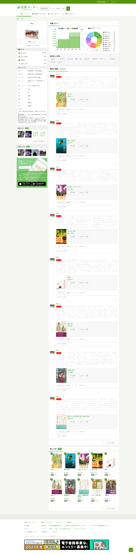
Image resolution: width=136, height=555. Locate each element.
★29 (68, 339)
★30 (68, 156)
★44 (68, 385)
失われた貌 (71, 231)
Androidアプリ (45, 532)
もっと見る (94, 50)
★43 (68, 431)
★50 (68, 202)
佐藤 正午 (87, 59)
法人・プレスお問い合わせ (62, 528)
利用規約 (68, 522)
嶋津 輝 (53, 62)
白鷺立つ (107, 495)
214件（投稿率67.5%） (34, 86)
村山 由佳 (70, 59)
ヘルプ (43, 528)
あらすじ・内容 (84, 99)
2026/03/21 (82, 246)
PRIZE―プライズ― (74, 187)
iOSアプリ (55, 532)
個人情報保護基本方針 (56, 525)
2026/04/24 (82, 109)
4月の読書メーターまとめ (31, 45)
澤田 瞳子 (95, 59)
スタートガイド (59, 522)
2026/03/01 (82, 339)
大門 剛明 (112, 59)
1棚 (29, 89)
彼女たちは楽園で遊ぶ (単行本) (78, 416)
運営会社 (43, 525)
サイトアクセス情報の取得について (99, 525)
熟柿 (69, 277)
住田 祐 (59, 62)
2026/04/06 (82, 202)
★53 (68, 293)
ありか (70, 94)
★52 (68, 109)
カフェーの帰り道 (95, 495)
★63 (68, 246)
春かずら (71, 324)
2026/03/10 (82, 292)
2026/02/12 (82, 385)
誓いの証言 (71, 140)
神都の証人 (71, 370)
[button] (68, 9)
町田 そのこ (103, 59)
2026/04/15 (82, 156)
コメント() (74, 109)
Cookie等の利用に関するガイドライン (75, 525)
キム (57, 74)
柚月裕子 (62, 59)
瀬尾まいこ (54, 59)
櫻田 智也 (78, 59)
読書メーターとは (46, 522)
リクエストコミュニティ (80, 528)
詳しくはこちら (25, 167)
